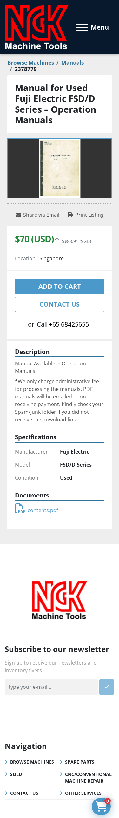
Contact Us (59, 304)
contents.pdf (36, 510)
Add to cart (59, 286)
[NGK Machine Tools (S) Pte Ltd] (59, 599)
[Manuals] (72, 62)
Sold (16, 774)
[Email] (51, 687)
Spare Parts (79, 762)
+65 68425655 (69, 324)
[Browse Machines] (30, 62)
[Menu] (82, 27)
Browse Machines (32, 762)
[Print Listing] (85, 215)
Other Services (83, 793)
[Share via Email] (37, 215)
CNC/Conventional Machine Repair (88, 777)
